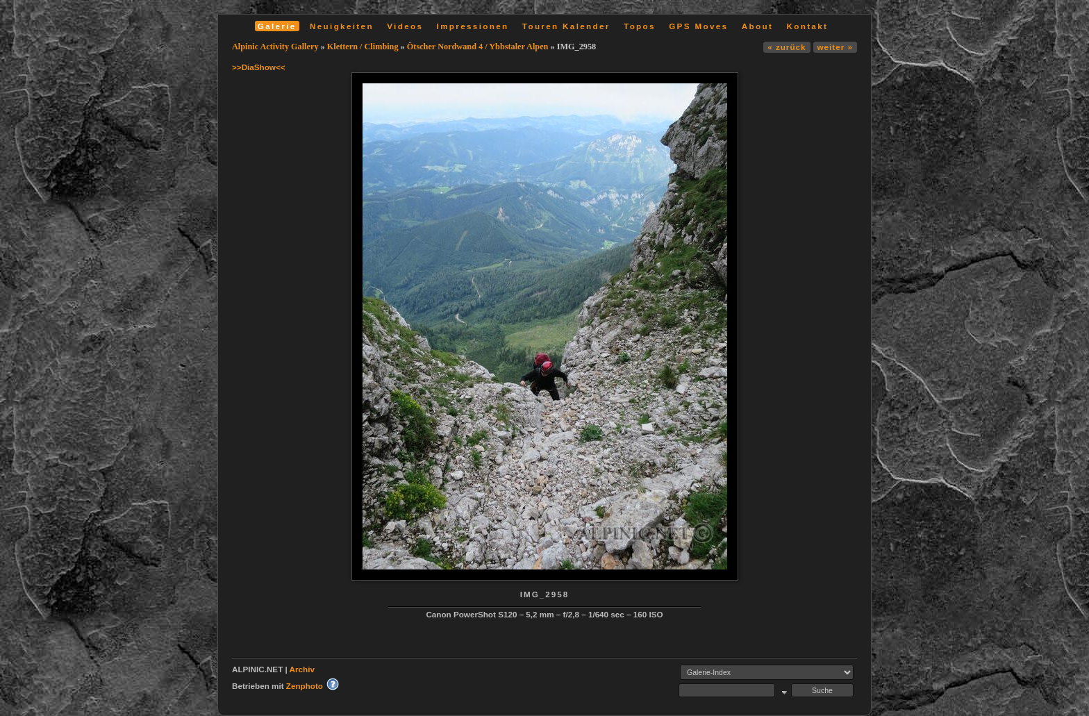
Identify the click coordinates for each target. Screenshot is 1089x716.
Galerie (277, 26)
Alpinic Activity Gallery (275, 46)
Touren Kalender (566, 26)
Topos (640, 26)
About (757, 26)
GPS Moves (698, 26)
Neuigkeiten (342, 26)
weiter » (835, 46)
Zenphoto (304, 685)
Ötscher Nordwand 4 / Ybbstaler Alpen (478, 46)
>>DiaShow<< (258, 67)
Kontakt (807, 26)
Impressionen (473, 26)
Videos (405, 26)
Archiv (302, 669)
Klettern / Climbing (363, 46)
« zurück (786, 46)
